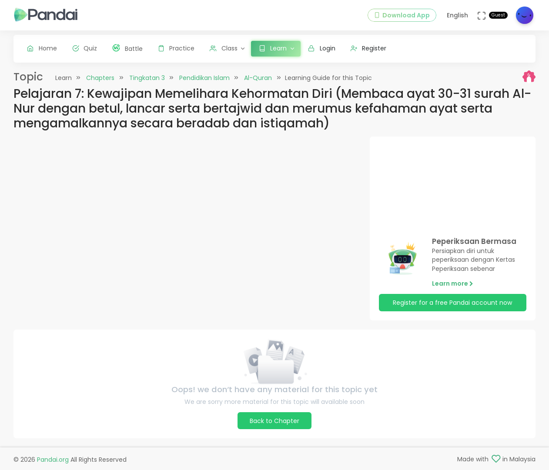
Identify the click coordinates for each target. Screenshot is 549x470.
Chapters (100, 77)
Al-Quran (258, 77)
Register (369, 48)
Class (224, 48)
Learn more (452, 283)
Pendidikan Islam (204, 77)
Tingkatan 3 (147, 77)
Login (321, 48)
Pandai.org (53, 459)
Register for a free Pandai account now (452, 302)
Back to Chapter (274, 421)
